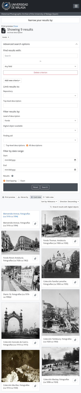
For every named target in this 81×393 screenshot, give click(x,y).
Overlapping (11, 181)
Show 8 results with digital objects (64, 207)
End (5, 165)
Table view (48, 197)
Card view (36, 197)
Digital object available (12, 126)
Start (5, 155)
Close (15, 26)
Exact (23, 181)
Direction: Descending (68, 201)
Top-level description (12, 101)
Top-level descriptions (15, 145)
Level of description (11, 116)
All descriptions (35, 145)
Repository (8, 91)
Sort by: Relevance (48, 201)
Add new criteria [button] (12, 80)
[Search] (40, 56)
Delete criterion (40, 72)
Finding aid (8, 135)
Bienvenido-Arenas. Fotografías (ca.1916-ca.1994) (16, 215)
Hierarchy (23, 197)
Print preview (8, 197)
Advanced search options (16, 44)
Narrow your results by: (40, 20)
